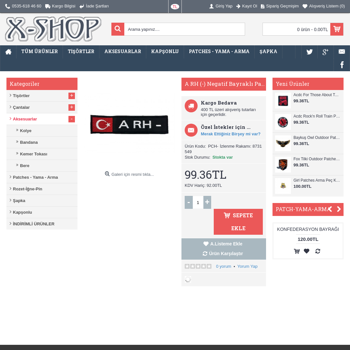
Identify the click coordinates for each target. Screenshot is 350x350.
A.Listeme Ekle (226, 243)
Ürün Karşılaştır (226, 253)
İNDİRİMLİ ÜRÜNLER (34, 223)
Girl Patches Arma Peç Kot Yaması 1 (316, 180)
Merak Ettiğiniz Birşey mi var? (231, 133)
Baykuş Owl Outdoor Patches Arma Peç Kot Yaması (316, 137)
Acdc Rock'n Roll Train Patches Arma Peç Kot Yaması (316, 116)
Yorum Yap (247, 266)
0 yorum (223, 266)
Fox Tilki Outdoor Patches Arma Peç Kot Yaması (316, 159)
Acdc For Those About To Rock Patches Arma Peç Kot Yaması (316, 95)
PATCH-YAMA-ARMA (303, 209)
